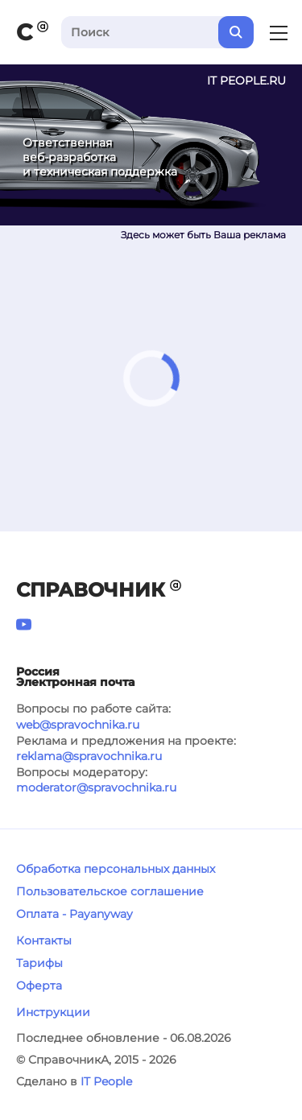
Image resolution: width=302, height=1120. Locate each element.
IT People (106, 1081)
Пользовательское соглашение (110, 891)
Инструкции (53, 1012)
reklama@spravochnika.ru (89, 756)
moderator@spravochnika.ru (96, 787)
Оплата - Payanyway (74, 914)
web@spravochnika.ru (77, 724)
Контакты (44, 940)
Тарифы (39, 963)
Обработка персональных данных (115, 869)
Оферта (39, 985)
